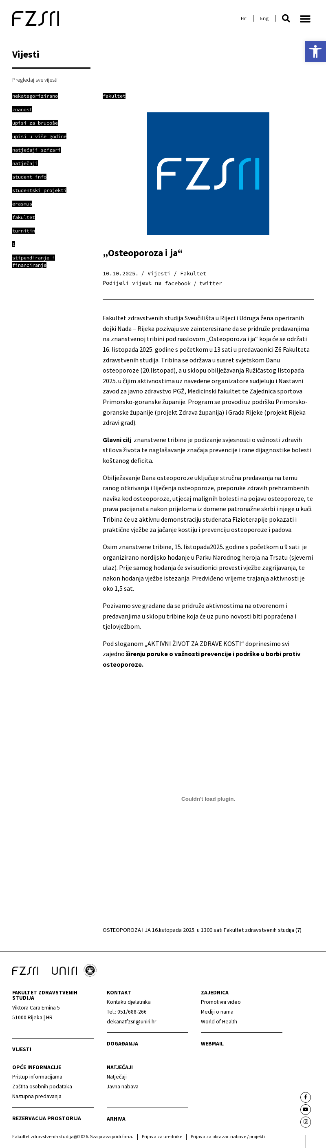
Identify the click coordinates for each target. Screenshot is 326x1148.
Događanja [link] (122, 1043)
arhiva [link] (116, 1118)
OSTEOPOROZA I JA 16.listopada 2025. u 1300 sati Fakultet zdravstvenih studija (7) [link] (202, 930)
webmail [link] (212, 1043)
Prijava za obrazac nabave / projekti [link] (228, 1136)
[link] (315, 51)
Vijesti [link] (21, 1049)
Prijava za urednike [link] (162, 1136)
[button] (286, 18)
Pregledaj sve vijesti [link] (34, 79)
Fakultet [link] (114, 96)
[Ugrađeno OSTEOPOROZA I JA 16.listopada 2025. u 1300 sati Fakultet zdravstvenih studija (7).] (208, 799)
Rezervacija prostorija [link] (46, 1118)
